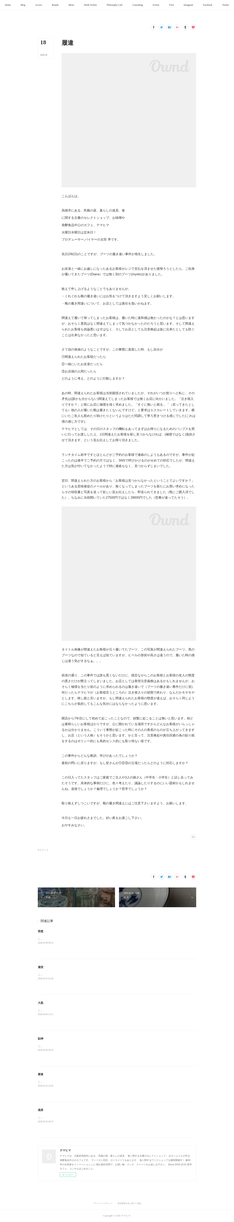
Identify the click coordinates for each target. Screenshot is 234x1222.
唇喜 (40, 1074)
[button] (26, 5)
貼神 (40, 1038)
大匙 (40, 1002)
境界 (40, 1110)
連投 (40, 967)
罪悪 (40, 931)
